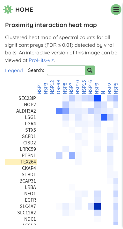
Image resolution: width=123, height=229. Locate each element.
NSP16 (90, 87)
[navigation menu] (116, 9)
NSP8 (65, 88)
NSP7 (71, 88)
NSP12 (52, 87)
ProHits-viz (41, 60)
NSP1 (39, 88)
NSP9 (97, 88)
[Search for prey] (90, 70)
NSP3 (46, 88)
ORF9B (58, 87)
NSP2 (109, 88)
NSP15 (84, 87)
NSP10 (78, 87)
